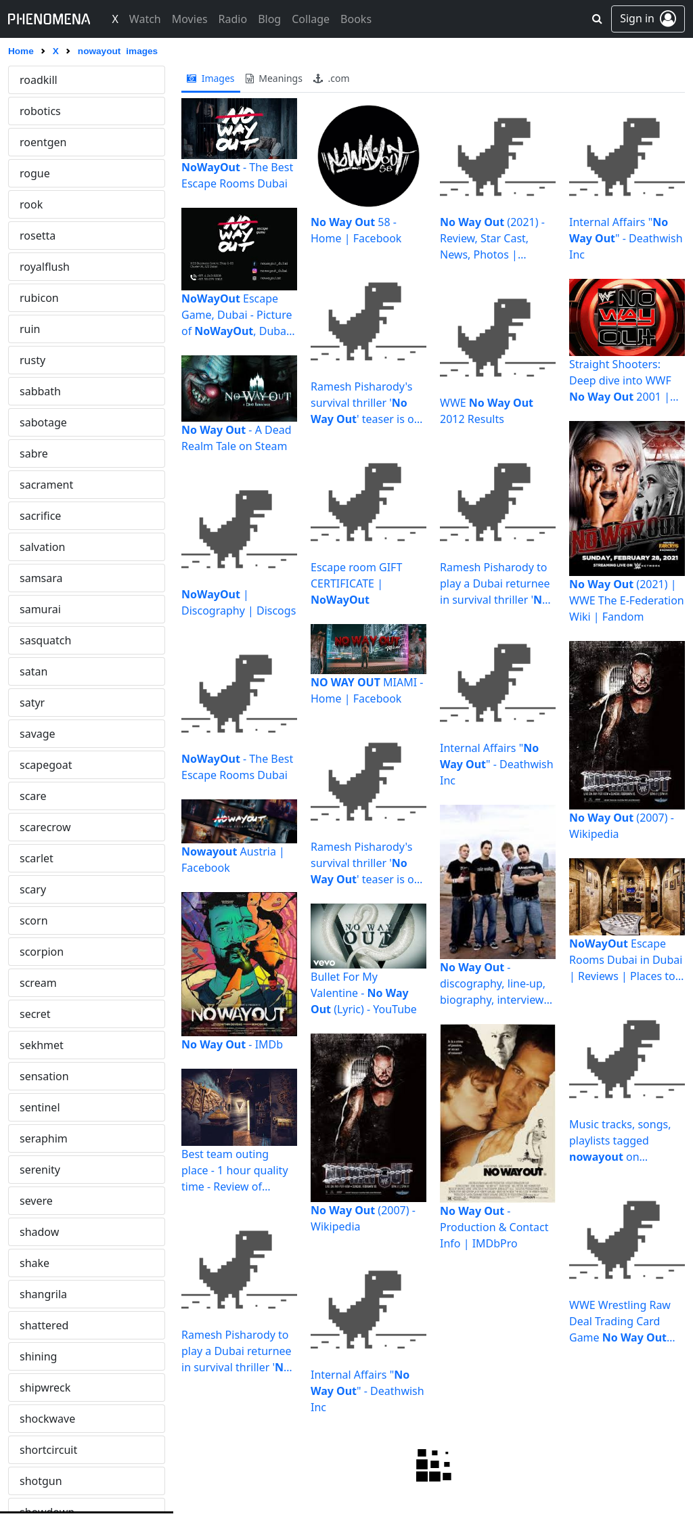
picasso (39, 1076)
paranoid (43, 796)
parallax (40, 733)
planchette (47, 1138)
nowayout (45, 79)
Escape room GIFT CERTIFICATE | (356, 583)
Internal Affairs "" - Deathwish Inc (367, 1391)
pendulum (46, 827)
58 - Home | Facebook (356, 230)
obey (32, 111)
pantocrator (50, 640)
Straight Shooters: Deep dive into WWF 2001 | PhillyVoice (620, 381)
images (211, 78)
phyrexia (41, 1045)
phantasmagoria (62, 982)
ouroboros (46, 453)
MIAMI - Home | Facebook (367, 690)
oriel (31, 360)
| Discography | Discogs (238, 602)
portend (40, 1263)
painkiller (43, 484)
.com (331, 78)
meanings (274, 78)
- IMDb (232, 1044)
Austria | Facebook (233, 859)
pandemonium (57, 578)
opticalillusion (55, 328)
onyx (32, 266)
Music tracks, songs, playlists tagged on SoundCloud (620, 1141)
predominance (56, 1387)
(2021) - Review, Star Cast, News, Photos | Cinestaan (492, 239)
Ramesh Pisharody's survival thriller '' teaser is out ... (367, 403)
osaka (34, 391)
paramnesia (50, 764)
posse (34, 1294)
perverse (42, 951)
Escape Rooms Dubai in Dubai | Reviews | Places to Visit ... (625, 960)
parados (40, 702)
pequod (39, 858)
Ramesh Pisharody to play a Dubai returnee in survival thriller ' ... (236, 1351)
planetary (44, 1169)
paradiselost (51, 671)
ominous (42, 204)
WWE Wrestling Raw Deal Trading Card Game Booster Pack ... (622, 1321)
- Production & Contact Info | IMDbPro (494, 1227)
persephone (50, 920)
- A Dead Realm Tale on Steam (236, 437)
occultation (48, 173)
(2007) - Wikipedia (363, 1218)
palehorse (45, 515)
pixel (31, 1107)
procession (47, 1418)
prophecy (43, 1449)
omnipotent (50, 235)
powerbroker (52, 1325)
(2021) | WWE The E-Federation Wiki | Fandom (626, 600)
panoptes (44, 609)
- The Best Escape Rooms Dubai (237, 175)
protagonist (49, 1480)
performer (46, 889)
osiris (33, 422)
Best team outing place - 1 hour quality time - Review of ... (234, 1171)
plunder (40, 1231)
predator (42, 1356)
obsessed (43, 142)
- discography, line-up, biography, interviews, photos (496, 984)
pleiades (41, 1200)
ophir (33, 297)
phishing (42, 1013)
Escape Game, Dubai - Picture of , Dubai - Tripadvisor (238, 315)
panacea (41, 546)
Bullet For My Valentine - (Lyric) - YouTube (364, 993)
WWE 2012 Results (486, 410)
